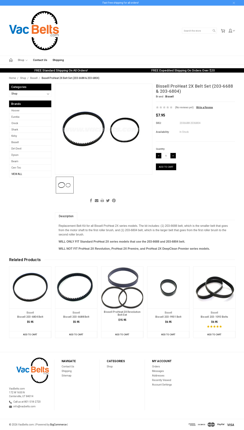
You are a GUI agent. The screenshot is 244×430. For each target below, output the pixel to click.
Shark (14, 129)
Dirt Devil (16, 148)
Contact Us (40, 60)
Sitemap (66, 375)
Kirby (14, 135)
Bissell (15, 142)
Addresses (158, 375)
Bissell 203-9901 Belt (168, 316)
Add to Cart (30, 334)
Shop (23, 60)
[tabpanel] (30, 302)
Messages (158, 371)
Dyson (14, 154)
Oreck (14, 123)
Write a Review (204, 107)
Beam (14, 161)
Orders (156, 366)
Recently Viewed (161, 380)
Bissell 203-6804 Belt (30, 316)
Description (66, 216)
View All (16, 174)
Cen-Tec (16, 167)
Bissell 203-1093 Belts (214, 316)
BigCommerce (58, 424)
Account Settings (162, 384)
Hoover (15, 110)
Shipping (58, 60)
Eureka (15, 116)
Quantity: (160, 149)
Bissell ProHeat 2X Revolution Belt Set (122, 313)
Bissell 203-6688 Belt (76, 316)
